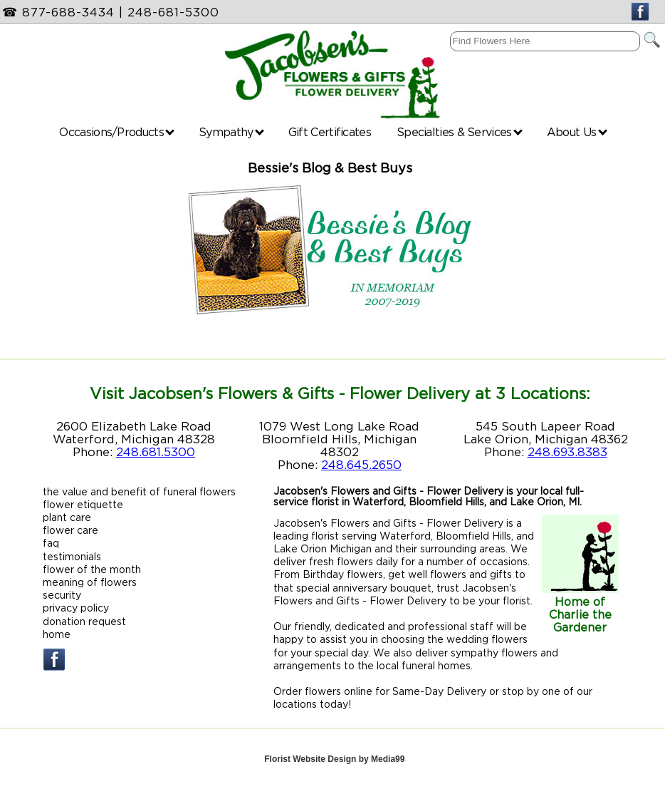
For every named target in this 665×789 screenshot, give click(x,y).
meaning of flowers (90, 582)
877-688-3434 (68, 12)
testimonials (72, 556)
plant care (67, 517)
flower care (70, 530)
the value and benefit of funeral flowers (139, 491)
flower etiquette (83, 504)
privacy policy (76, 607)
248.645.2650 (361, 464)
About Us (577, 131)
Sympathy (231, 131)
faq (51, 542)
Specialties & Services (460, 131)
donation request (84, 621)
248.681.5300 (155, 451)
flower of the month (92, 569)
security (62, 594)
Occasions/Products (116, 131)
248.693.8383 (567, 451)
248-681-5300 (173, 12)
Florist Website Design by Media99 (334, 759)
